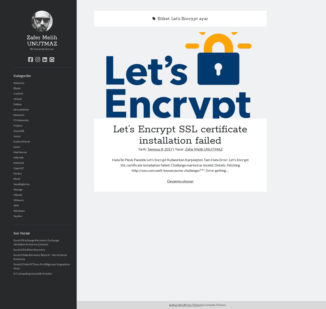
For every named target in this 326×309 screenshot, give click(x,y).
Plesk (17, 178)
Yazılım (18, 216)
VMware (19, 200)
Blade (17, 88)
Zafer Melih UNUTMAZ (42, 41)
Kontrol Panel (22, 141)
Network (19, 162)
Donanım (19, 115)
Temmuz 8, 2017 (159, 149)
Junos (17, 136)
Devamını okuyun (180, 181)
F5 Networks (21, 120)
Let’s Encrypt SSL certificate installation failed (180, 75)
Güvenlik (19, 131)
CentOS (18, 93)
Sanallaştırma (22, 184)
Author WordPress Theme (185, 305)
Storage (18, 189)
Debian (18, 104)
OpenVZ (19, 168)
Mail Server (20, 152)
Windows (19, 210)
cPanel (18, 99)
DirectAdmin (21, 109)
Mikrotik (19, 157)
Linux (17, 147)
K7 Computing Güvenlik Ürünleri (33, 273)
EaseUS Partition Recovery (29, 249)
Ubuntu (18, 194)
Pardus (18, 173)
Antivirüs (19, 83)
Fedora (18, 125)
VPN (16, 205)
